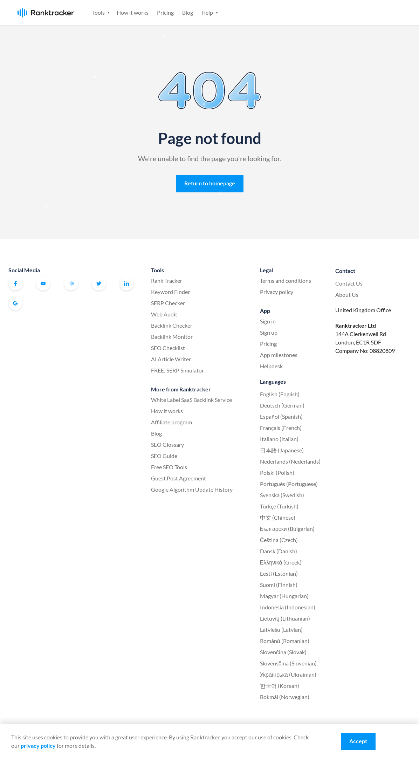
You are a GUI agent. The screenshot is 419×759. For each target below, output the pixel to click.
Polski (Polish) (277, 472)
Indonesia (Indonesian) (287, 607)
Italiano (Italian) (279, 439)
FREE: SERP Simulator (177, 370)
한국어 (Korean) (279, 685)
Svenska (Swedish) (282, 495)
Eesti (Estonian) (279, 573)
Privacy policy (276, 291)
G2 (15, 303)
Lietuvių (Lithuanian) (285, 618)
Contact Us (349, 283)
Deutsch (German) (282, 405)
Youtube (43, 283)
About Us (346, 294)
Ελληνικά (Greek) (281, 562)
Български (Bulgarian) (287, 528)
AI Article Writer (171, 359)
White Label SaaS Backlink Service (191, 399)
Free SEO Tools (169, 467)
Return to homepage (209, 183)
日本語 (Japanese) (282, 450)
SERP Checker (168, 303)
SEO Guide (164, 455)
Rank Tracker (166, 280)
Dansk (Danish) (278, 551)
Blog (187, 12)
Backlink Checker (171, 325)
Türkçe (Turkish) (279, 506)
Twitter (99, 283)
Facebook (15, 283)
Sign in (350, 12)
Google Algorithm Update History (192, 489)
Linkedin (126, 283)
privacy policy (38, 745)
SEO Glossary (167, 444)
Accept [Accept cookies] (358, 741)
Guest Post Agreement (178, 478)
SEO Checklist (168, 347)
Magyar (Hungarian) (284, 596)
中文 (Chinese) (277, 517)
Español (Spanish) (281, 416)
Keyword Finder (170, 291)
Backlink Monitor (172, 336)
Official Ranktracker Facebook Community (71, 283)
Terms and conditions (285, 280)
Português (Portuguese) (289, 483)
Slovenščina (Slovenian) (288, 663)
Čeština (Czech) (279, 539)
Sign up (384, 12)
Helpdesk (271, 366)
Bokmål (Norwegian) (284, 696)
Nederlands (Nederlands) (290, 461)
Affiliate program (171, 422)
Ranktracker (46, 13)
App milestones (278, 354)
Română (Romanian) (284, 640)
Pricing (165, 12)
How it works (133, 12)
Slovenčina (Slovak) (283, 652)
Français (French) (281, 427)
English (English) (280, 394)
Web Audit (164, 314)
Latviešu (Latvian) (281, 629)
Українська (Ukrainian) (288, 674)
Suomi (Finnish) (278, 584)
